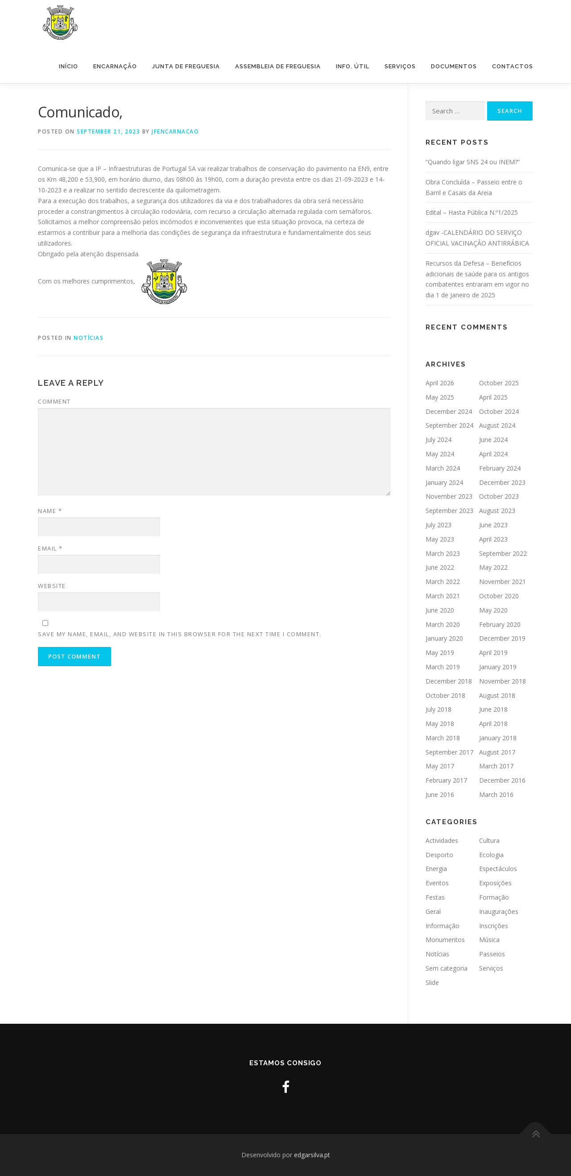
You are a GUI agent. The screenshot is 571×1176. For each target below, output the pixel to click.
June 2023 (493, 525)
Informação (442, 926)
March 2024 (443, 468)
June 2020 (440, 610)
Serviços (400, 66)
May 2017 (440, 766)
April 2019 (493, 652)
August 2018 (497, 695)
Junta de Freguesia (186, 66)
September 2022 (503, 553)
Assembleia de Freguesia (278, 66)
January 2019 (498, 667)
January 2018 (498, 738)
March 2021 (443, 596)
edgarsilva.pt (312, 1155)
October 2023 (499, 496)
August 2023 (497, 510)
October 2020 (499, 596)
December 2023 (502, 482)
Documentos (454, 66)
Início (68, 66)
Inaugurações (498, 911)
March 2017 (496, 766)
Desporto (439, 855)
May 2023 (440, 539)
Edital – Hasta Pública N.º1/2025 (472, 212)
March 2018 (443, 738)
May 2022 (493, 567)
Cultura (489, 840)
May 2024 (440, 454)
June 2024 (493, 439)
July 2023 (438, 525)
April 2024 (493, 454)
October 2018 (445, 695)
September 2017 (449, 752)
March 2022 (443, 581)
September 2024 (449, 425)
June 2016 (440, 794)
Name (50, 511)
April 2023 (493, 539)
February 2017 (446, 780)
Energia (436, 868)
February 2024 (500, 468)
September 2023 (449, 510)
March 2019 (443, 667)
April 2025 (493, 397)
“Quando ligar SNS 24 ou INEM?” (473, 162)
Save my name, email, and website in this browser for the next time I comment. (180, 634)
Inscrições (493, 926)
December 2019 (502, 638)
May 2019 (440, 652)
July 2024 (438, 439)
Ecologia (491, 855)
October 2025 (499, 383)
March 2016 (496, 794)
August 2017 (497, 752)
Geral (433, 911)
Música (489, 939)
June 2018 (493, 709)
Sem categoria (447, 968)
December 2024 (449, 411)
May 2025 (440, 397)
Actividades (442, 840)
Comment (54, 401)
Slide (432, 982)
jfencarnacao (175, 131)
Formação (494, 897)
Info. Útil (352, 66)
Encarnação (115, 66)
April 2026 (440, 383)
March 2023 (443, 553)
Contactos (512, 66)
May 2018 (440, 723)
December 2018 (449, 681)
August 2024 (497, 425)
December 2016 (502, 780)
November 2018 (502, 681)
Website (52, 586)
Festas (435, 897)
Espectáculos (498, 868)
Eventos (437, 883)
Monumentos (445, 939)
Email (50, 548)
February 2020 (500, 624)
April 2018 (493, 723)
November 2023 (449, 496)
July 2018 (438, 709)
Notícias (88, 338)
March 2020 (443, 624)
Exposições (495, 883)
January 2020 (444, 638)
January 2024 (444, 482)
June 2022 (440, 567)
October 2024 (499, 411)
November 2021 (502, 581)
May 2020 (493, 610)
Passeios (492, 954)
